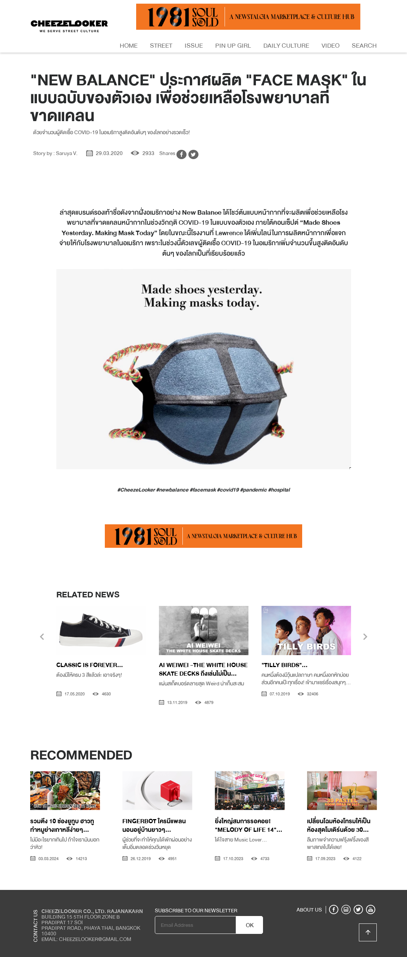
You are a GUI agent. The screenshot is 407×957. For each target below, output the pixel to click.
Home (129, 45)
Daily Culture (286, 45)
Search (364, 45)
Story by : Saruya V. (55, 153)
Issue (194, 45)
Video (330, 45)
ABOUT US (309, 909)
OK (250, 925)
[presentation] (42, 637)
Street (161, 45)
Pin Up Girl (233, 45)
